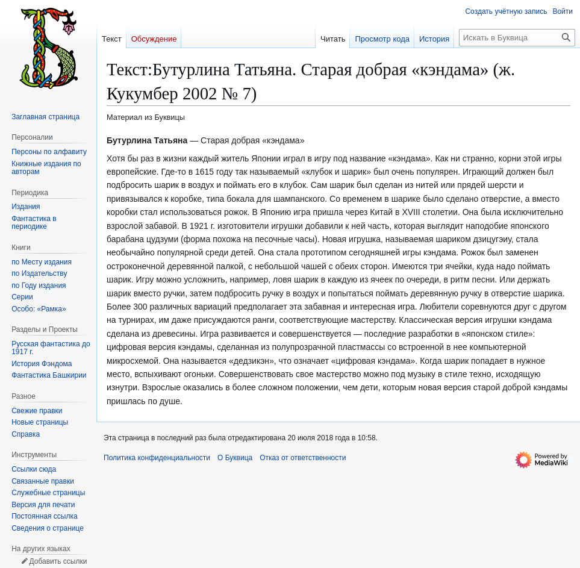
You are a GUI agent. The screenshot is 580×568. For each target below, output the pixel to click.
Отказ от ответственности (303, 458)
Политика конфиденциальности (157, 458)
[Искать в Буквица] (517, 37)
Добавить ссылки (58, 561)
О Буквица (234, 458)
